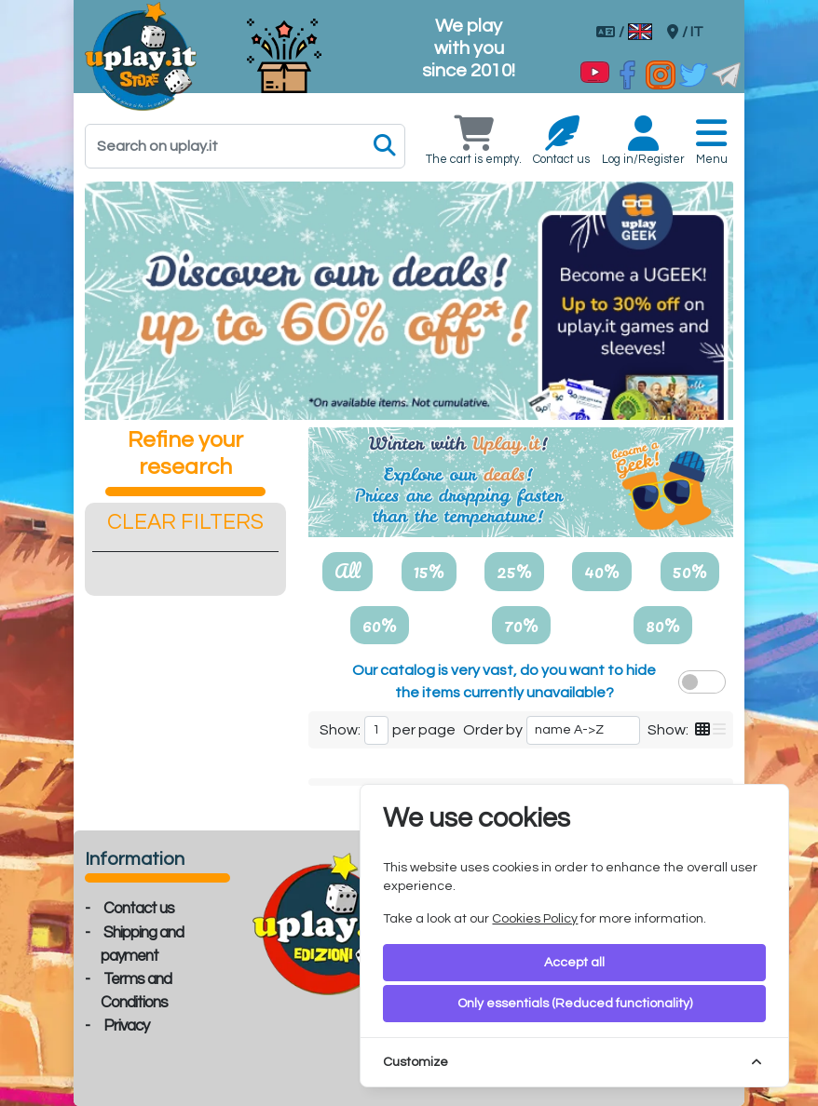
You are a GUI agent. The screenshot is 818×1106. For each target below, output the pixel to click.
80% (663, 625)
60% (379, 625)
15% (429, 571)
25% (514, 571)
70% (521, 625)
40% (602, 571)
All (347, 571)
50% (690, 571)
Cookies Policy (535, 918)
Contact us (138, 908)
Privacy (126, 1026)
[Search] (245, 146)
